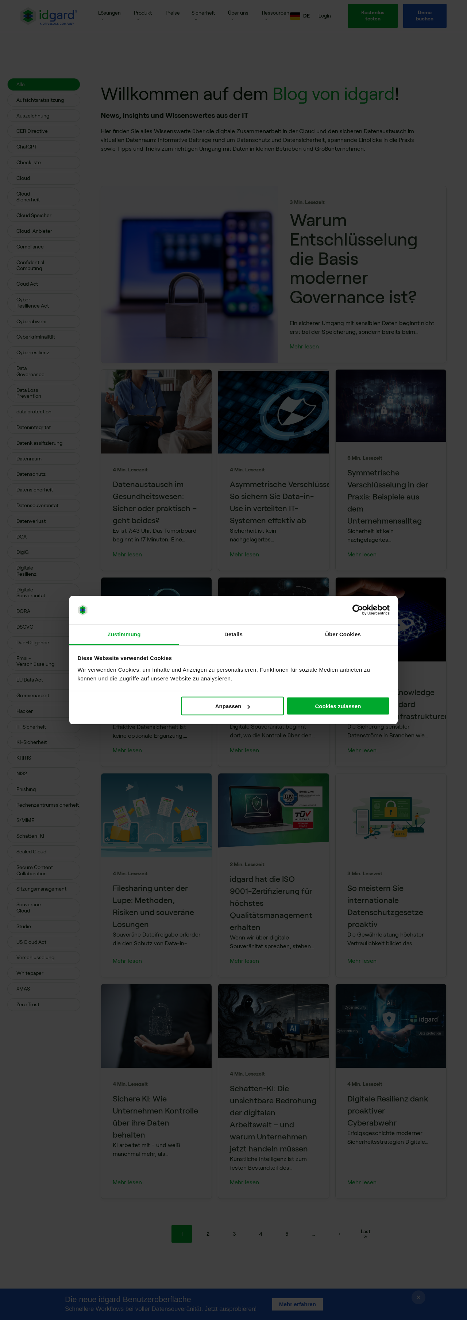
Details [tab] (233, 634)
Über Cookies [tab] (343, 634)
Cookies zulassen (338, 706)
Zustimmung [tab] (124, 634)
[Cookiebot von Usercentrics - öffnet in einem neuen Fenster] (358, 610)
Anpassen (232, 706)
